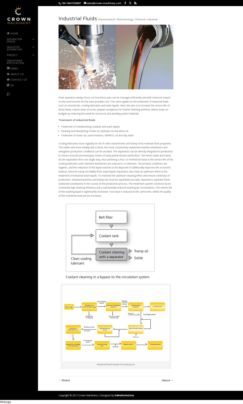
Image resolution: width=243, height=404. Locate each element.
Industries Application (15, 62)
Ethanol (64, 380)
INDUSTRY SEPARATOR (14, 48)
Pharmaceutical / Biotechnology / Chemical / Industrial (127, 19)
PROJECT (12, 55)
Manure (167, 380)
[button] (5, 401)
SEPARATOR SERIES (14, 40)
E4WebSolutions (124, 395)
